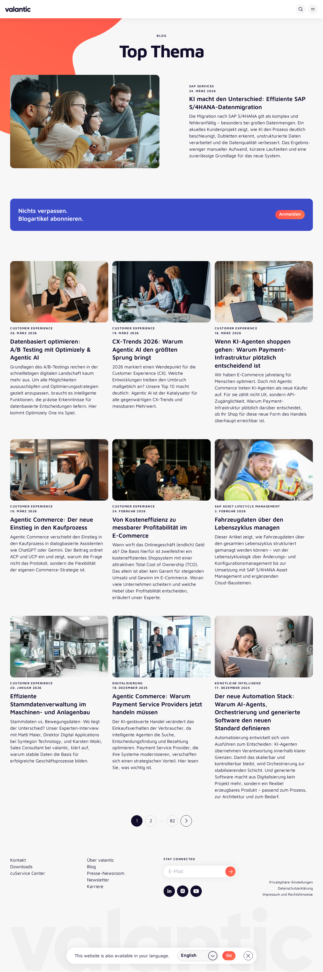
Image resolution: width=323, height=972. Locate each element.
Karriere (95, 886)
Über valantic (100, 860)
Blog (91, 866)
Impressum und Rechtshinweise (288, 894)
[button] (313, 9)
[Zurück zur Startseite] (18, 9)
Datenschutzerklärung (295, 888)
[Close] (248, 955)
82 (172, 820)
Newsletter (98, 879)
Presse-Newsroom (105, 873)
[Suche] (301, 9)
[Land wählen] (197, 955)
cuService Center (27, 873)
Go (229, 955)
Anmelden (290, 214)
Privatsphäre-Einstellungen (291, 882)
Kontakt (18, 860)
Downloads (21, 866)
